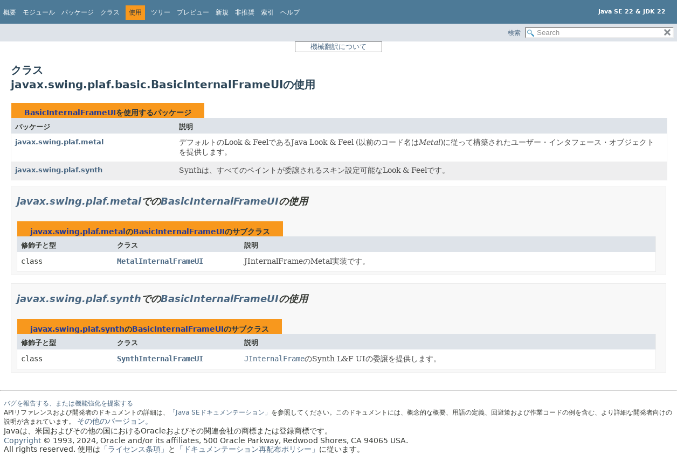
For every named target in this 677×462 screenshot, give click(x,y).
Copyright (22, 440)
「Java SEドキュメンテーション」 (220, 412)
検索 (514, 33)
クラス (110, 12)
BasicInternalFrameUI (70, 112)
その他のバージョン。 (115, 421)
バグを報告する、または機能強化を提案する (68, 403)
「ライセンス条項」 (134, 449)
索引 (267, 12)
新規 (222, 12)
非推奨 (244, 12)
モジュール (39, 12)
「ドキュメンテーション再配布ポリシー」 (247, 449)
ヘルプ (290, 12)
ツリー (160, 12)
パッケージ (77, 12)
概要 (9, 12)
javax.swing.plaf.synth (58, 170)
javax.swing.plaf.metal (59, 142)
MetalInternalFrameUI (160, 261)
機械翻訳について (338, 47)
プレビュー (193, 12)
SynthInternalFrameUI (160, 358)
